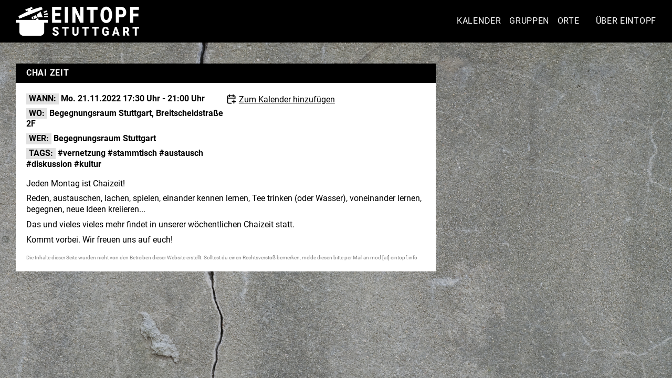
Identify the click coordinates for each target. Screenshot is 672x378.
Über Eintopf (626, 21)
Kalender (479, 21)
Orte (569, 21)
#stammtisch (132, 153)
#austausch (181, 153)
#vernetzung (82, 153)
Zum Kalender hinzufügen (287, 99)
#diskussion (49, 164)
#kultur (87, 164)
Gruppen (529, 21)
